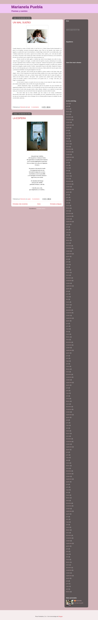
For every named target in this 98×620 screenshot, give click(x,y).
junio (67, 133)
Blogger (61, 616)
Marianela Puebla (27, 7)
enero (67, 114)
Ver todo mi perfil (78, 603)
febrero (68, 111)
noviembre (69, 119)
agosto (68, 127)
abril (67, 106)
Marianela (79, 600)
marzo (67, 109)
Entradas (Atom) (41, 208)
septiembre (69, 125)
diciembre (68, 117)
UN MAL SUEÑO (22, 22)
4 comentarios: (36, 199)
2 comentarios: (35, 107)
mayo (67, 103)
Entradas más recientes (20, 204)
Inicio (39, 204)
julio (67, 130)
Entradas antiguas (56, 204)
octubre (68, 122)
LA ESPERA (19, 118)
